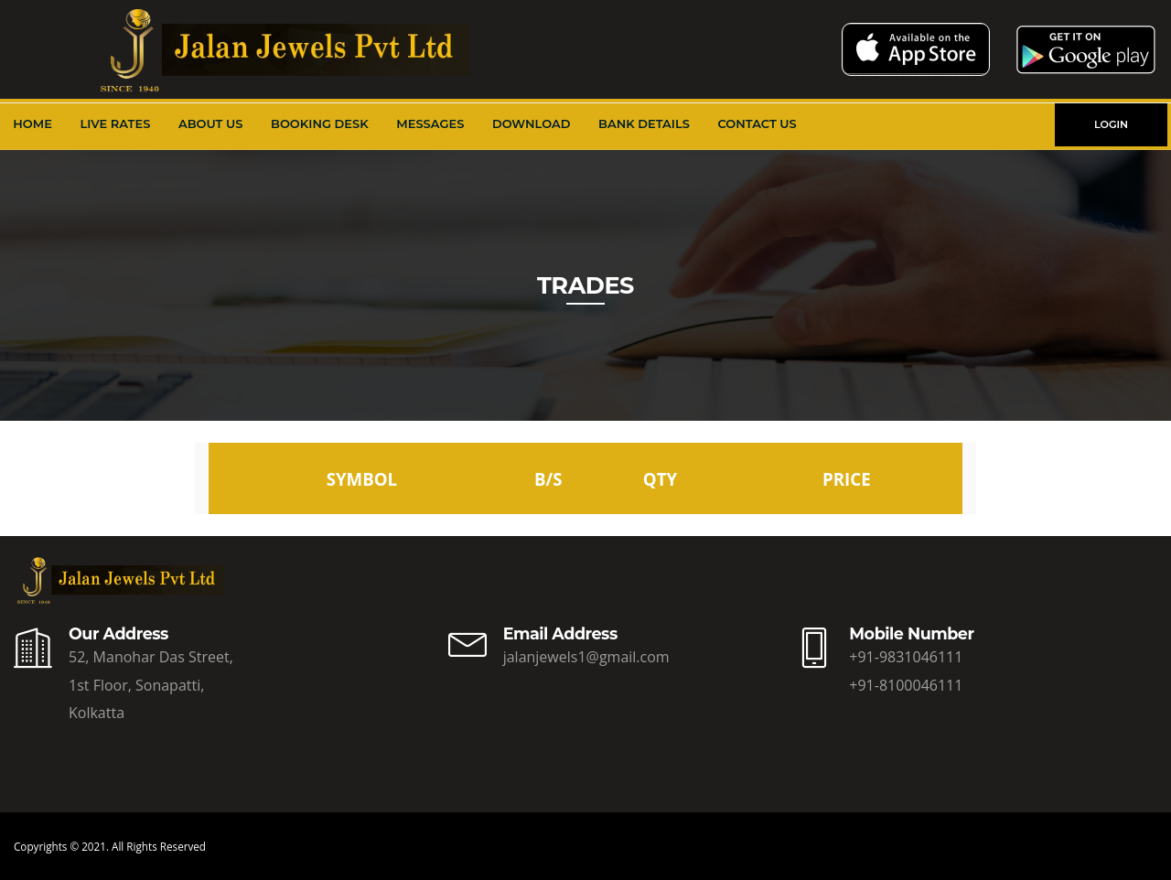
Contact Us (756, 123)
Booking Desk (320, 123)
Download (531, 123)
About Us (210, 123)
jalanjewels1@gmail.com (586, 657)
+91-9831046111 (905, 657)
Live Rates (116, 123)
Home (32, 123)
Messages (430, 123)
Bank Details (644, 123)
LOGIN (1111, 124)
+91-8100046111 (905, 685)
